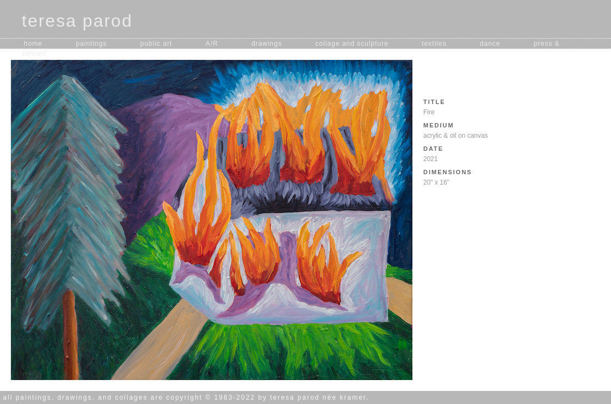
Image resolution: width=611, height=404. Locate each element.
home (33, 43)
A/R (212, 43)
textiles (434, 43)
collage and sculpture (352, 43)
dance (490, 43)
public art (156, 43)
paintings (91, 43)
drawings (266, 43)
